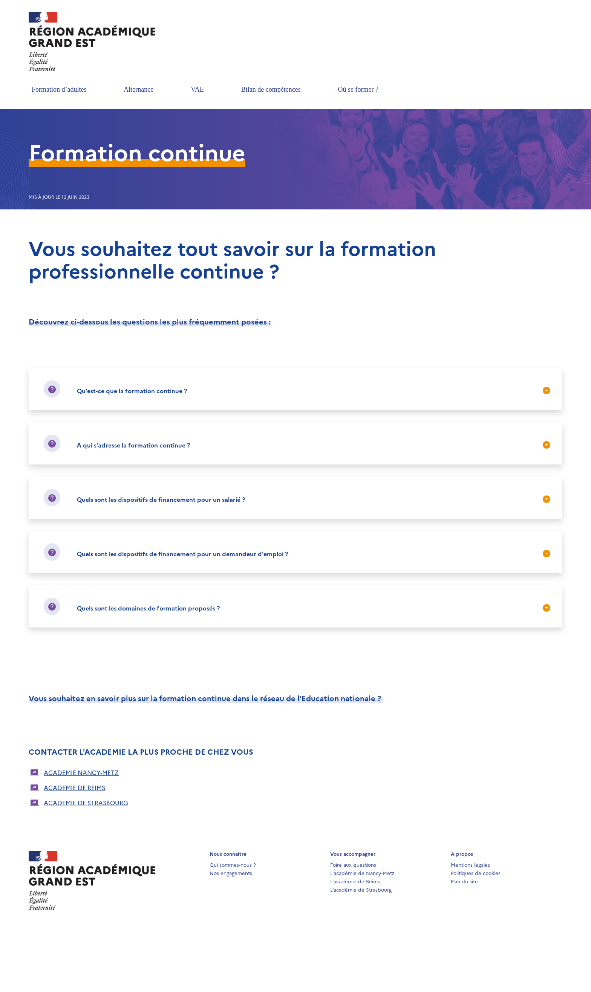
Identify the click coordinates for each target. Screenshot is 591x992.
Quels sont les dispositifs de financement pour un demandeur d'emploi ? (182, 553)
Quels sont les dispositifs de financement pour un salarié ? (161, 499)
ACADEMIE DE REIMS (74, 787)
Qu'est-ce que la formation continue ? (132, 390)
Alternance (138, 89)
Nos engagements (231, 872)
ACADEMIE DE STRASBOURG (86, 802)
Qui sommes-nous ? (233, 864)
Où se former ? (358, 89)
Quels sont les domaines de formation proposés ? (148, 608)
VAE (197, 89)
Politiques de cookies (476, 872)
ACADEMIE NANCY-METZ (81, 772)
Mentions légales (470, 864)
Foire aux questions (353, 864)
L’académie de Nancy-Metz (362, 872)
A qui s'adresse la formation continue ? (133, 445)
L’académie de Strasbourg (361, 889)
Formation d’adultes (59, 89)
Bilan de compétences (271, 89)
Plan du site (464, 881)
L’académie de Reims (355, 881)
